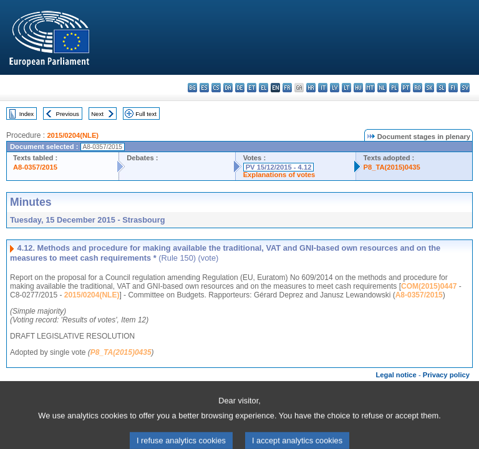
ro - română (417, 87)
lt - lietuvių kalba (346, 87)
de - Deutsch (239, 87)
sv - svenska (465, 87)
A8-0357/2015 (35, 167)
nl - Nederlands (382, 87)
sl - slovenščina (441, 87)
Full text (146, 113)
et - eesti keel (251, 87)
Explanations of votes (279, 174)
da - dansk (228, 87)
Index (26, 113)
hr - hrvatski (311, 87)
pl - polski (394, 87)
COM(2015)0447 (429, 286)
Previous (67, 113)
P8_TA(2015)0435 (392, 167)
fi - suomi (453, 87)
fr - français (287, 87)
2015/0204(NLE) (73, 135)
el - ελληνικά (263, 87)
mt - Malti (370, 87)
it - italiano (322, 87)
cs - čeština (216, 87)
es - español (204, 87)
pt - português (405, 87)
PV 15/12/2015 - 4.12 (279, 167)
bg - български (192, 87)
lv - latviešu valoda (334, 87)
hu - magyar (358, 87)
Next (97, 113)
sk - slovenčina (429, 87)
